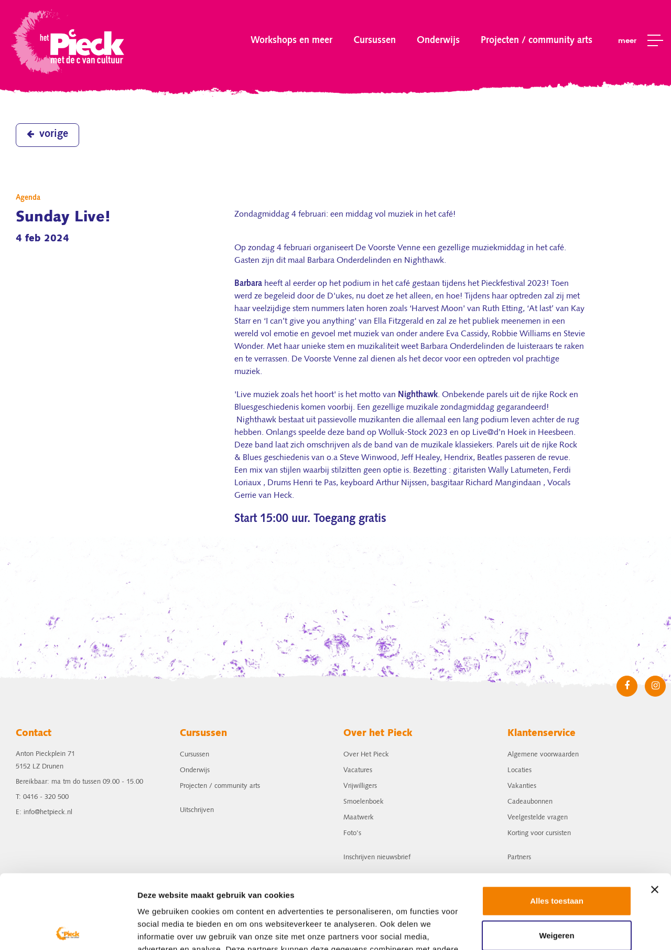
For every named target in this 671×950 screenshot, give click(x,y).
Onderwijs (438, 40)
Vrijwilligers (360, 786)
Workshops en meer (291, 40)
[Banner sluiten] (654, 815)
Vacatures (357, 770)
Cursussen (374, 40)
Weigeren (556, 861)
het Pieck (69, 40)
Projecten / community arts (536, 40)
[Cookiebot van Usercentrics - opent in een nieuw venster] (68, 929)
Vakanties (521, 786)
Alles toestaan (556, 827)
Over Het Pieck (366, 754)
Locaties (519, 770)
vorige (47, 134)
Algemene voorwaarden (543, 754)
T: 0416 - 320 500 (42, 797)
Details (150, 929)
